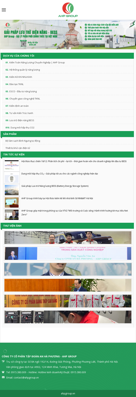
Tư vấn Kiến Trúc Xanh (21, 113)
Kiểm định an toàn (19, 105)
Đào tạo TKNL (16, 84)
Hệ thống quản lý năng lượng (24, 69)
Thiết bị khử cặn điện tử (17, 148)
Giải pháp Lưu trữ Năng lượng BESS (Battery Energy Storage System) (54, 185)
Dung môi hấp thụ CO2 (22, 127)
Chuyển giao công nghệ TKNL (24, 98)
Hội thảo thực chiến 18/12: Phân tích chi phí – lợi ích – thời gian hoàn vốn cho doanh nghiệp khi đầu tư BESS (73, 161)
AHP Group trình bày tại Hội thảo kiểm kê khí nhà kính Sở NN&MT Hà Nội (57, 198)
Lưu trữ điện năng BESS (21, 120)
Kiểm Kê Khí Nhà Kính (20, 76)
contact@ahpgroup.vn (26, 377)
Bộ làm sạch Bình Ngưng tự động (22, 140)
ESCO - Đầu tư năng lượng (23, 91)
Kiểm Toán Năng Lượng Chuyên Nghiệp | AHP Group (37, 62)
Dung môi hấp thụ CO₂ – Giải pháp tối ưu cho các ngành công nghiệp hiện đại (59, 173)
